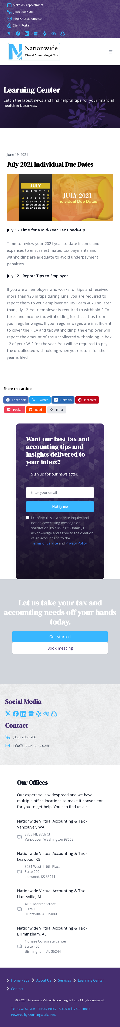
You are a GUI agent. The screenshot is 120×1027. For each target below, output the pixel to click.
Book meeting (60, 648)
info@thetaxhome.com (31, 745)
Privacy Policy (76, 543)
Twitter (40, 400)
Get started (60, 636)
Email (56, 410)
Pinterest (87, 400)
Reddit (36, 410)
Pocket (15, 410)
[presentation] (58, 559)
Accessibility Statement (74, 1009)
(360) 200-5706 (24, 737)
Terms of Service (44, 543)
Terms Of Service (23, 1009)
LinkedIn (63, 400)
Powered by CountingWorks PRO (33, 1015)
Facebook (16, 400)
